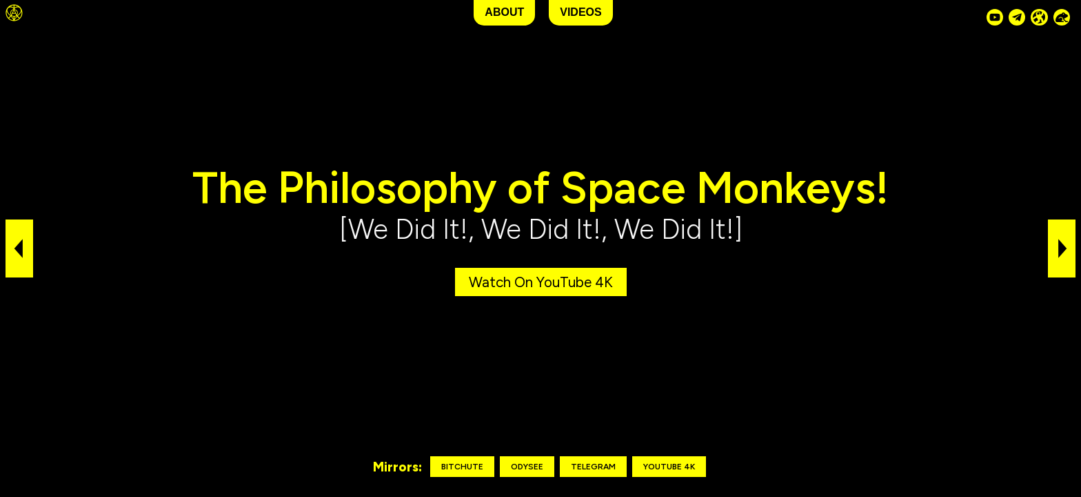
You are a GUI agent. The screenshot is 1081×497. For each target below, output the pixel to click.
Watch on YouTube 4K (541, 282)
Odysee (527, 466)
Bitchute (462, 466)
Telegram (593, 466)
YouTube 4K (669, 466)
